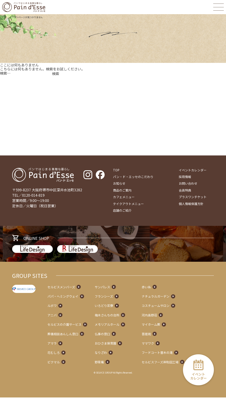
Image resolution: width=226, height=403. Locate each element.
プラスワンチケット (193, 197)
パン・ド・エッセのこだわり (133, 176)
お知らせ (119, 183)
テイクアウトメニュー (128, 204)
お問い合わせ (188, 183)
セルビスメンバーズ (78, 292)
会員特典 (185, 190)
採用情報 (185, 176)
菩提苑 (163, 339)
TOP (14, 17)
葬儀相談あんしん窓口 (80, 339)
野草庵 (116, 367)
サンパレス (119, 292)
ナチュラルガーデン (173, 302)
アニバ (69, 320)
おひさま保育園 (123, 349)
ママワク (165, 349)
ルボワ (69, 311)
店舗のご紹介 (122, 210)
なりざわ (118, 358)
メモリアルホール (124, 330)
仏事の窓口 (119, 339)
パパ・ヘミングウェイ (80, 302)
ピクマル (71, 367)
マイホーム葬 (168, 330)
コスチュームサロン (173, 311)
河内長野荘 (166, 320)
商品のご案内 (122, 190)
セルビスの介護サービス (82, 330)
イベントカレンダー (193, 170)
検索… (5, 73)
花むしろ (71, 358)
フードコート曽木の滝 (174, 358)
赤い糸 (163, 292)
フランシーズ (121, 302)
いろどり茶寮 (121, 311)
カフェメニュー (124, 197)
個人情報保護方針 (191, 204)
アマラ (69, 349)
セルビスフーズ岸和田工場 (177, 367)
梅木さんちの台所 (124, 320)
